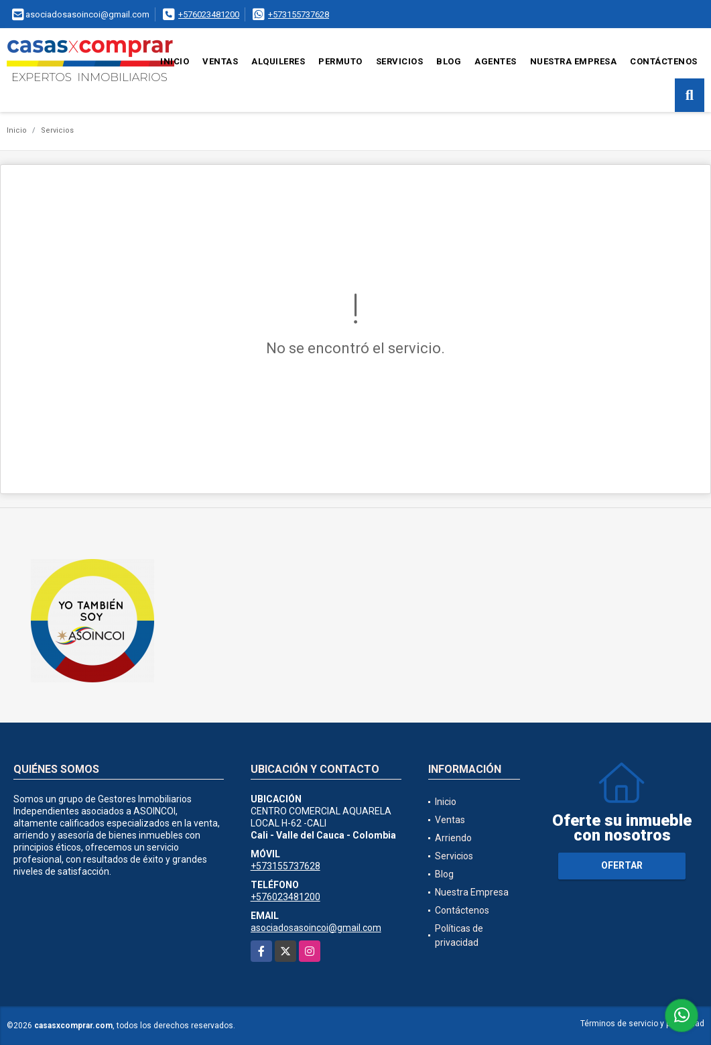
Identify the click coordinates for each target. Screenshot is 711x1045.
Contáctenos (664, 61)
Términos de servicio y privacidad (642, 1023)
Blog (448, 61)
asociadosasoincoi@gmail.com (316, 927)
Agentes (495, 61)
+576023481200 (208, 14)
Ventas (220, 61)
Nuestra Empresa (573, 61)
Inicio (174, 61)
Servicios (400, 61)
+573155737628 (298, 14)
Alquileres (278, 61)
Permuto (340, 61)
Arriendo (453, 838)
